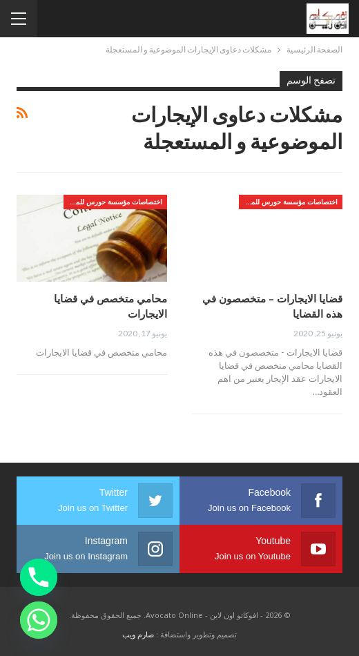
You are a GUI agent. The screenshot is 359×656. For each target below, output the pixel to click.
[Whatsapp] (38, 620)
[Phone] (38, 577)
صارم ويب (138, 634)
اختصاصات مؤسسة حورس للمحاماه (288, 201)
